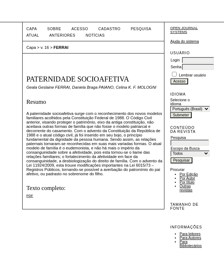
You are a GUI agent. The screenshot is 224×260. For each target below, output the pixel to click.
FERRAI (61, 47)
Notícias (94, 35)
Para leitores (189, 234)
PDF (29, 196)
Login (175, 60)
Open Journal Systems (184, 30)
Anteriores (62, 35)
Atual (32, 35)
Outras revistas (185, 188)
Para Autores (190, 238)
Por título (187, 182)
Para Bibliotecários (190, 244)
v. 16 (45, 47)
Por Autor (187, 178)
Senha (176, 67)
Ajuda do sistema (184, 41)
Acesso (79, 29)
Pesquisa (141, 29)
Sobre (54, 29)
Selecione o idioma (180, 102)
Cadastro (109, 29)
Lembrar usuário (192, 75)
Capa (31, 29)
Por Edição (188, 174)
